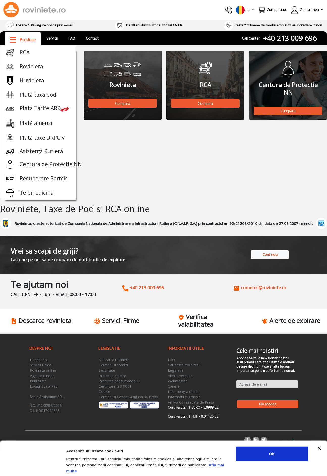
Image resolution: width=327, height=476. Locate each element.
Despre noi (39, 359)
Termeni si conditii (114, 365)
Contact (92, 38)
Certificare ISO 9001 (115, 386)
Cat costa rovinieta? (184, 365)
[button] (245, 9)
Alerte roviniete (180, 375)
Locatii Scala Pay (43, 386)
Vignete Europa (42, 375)
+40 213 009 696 (290, 38)
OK (272, 428)
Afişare (252, 466)
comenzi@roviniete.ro (260, 288)
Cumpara (122, 103)
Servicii (52, 38)
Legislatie (175, 370)
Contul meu (309, 9)
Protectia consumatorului (119, 381)
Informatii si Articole (184, 397)
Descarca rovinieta (114, 359)
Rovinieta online (43, 370)
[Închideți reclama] (319, 423)
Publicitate (38, 381)
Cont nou (270, 254)
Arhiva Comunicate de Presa (191, 402)
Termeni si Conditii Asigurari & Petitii (128, 397)
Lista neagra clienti (183, 391)
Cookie (104, 391)
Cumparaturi (277, 9)
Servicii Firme (40, 365)
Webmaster (177, 381)
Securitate (107, 370)
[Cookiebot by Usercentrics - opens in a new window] (33, 466)
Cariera (174, 386)
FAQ (71, 38)
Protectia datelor (112, 375)
